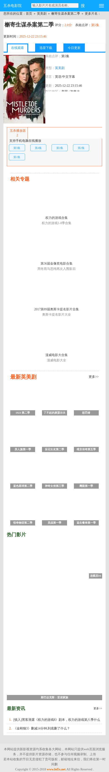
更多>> (97, 708)
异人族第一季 (23, 449)
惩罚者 (86, 412)
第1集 (16, 157)
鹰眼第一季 (86, 486)
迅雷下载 (45, 48)
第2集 (81, 148)
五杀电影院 (12, 6)
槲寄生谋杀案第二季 (65, 13)
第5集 (16, 148)
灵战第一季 (54, 522)
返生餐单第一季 (86, 522)
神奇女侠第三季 (54, 486)
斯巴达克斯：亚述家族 (54, 697)
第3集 (59, 148)
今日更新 (74, 48)
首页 (29, 13)
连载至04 (95, 575)
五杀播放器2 (17, 133)
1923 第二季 (23, 412)
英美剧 (42, 13)
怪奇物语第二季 (22, 522)
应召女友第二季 (54, 449)
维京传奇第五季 (86, 449)
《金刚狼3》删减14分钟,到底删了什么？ (41, 728)
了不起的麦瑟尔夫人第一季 (54, 413)
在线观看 (17, 48)
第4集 (38, 148)
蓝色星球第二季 (22, 486)
